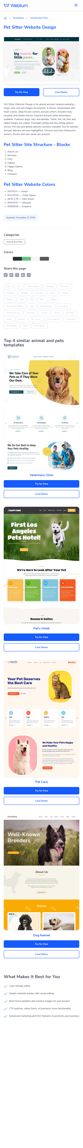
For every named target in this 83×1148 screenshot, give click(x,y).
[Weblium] (16, 5)
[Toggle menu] (76, 5)
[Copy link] (6, 275)
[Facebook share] (17, 275)
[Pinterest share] (11, 275)
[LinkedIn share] (23, 275)
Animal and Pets (39, 18)
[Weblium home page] (5, 18)
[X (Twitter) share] (29, 275)
